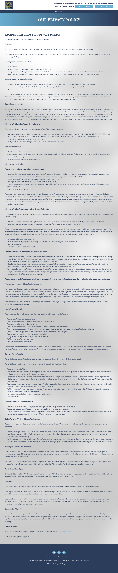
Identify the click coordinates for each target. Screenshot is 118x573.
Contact (68, 557)
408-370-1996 (70, 560)
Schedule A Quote (84, 6)
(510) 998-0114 (84, 560)
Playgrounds (58, 3)
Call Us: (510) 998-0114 (104, 6)
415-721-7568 (41, 560)
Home (49, 557)
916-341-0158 (56, 560)
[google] (64, 552)
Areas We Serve (61, 7)
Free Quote (54, 557)
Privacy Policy (61, 557)
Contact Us (65, 531)
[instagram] (59, 552)
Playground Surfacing (74, 3)
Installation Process (105, 3)
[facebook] (54, 552)
